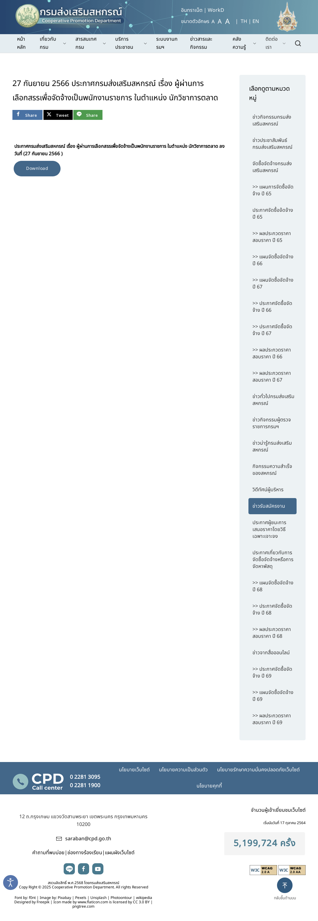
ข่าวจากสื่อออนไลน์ (271, 652)
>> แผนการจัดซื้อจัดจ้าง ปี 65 (272, 190)
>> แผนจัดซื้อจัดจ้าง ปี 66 (272, 260)
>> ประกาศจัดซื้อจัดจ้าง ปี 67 (272, 330)
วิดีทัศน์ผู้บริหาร (268, 489)
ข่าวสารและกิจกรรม (201, 43)
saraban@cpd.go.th (88, 838)
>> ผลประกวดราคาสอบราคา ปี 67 (271, 377)
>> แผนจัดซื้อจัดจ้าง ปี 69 (272, 696)
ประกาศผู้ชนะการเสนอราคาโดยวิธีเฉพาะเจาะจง (269, 529)
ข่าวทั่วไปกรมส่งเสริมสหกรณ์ (273, 400)
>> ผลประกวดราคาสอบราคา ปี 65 (271, 237)
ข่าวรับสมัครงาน (268, 506)
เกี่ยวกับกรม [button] (53, 43)
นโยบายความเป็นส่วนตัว (183, 770)
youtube (98, 869)
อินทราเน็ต (191, 10)
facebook (83, 869)
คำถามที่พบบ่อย (48, 852)
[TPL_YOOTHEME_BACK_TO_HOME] (72, 14)
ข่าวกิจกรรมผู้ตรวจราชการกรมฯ (271, 423)
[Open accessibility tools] (10, 882)
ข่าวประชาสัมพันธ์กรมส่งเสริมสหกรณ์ (272, 144)
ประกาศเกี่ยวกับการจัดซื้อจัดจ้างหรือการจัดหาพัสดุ (272, 559)
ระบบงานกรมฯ (167, 43)
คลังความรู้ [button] (244, 43)
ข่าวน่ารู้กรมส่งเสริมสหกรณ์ (272, 446)
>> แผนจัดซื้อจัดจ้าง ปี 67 (272, 283)
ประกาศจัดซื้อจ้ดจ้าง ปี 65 (272, 213)
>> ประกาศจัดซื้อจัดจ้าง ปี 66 (272, 307)
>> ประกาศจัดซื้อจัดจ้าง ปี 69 (272, 672)
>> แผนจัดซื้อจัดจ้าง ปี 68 (272, 586)
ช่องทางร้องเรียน (84, 852)
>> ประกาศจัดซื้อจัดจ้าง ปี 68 (272, 609)
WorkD (216, 10)
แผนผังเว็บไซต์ (119, 852)
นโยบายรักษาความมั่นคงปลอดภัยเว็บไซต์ (258, 770)
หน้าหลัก (21, 43)
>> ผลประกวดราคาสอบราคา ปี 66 (271, 353)
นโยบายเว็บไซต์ (134, 770)
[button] (287, 894)
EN (255, 21)
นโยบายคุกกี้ (209, 786)
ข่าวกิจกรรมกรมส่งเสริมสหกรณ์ (271, 120)
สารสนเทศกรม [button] (90, 43)
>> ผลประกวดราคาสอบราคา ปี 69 (271, 719)
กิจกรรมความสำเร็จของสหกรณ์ (272, 470)
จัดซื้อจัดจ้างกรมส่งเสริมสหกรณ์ (272, 167)
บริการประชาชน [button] (131, 43)
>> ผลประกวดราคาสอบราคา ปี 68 (271, 633)
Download (37, 168)
